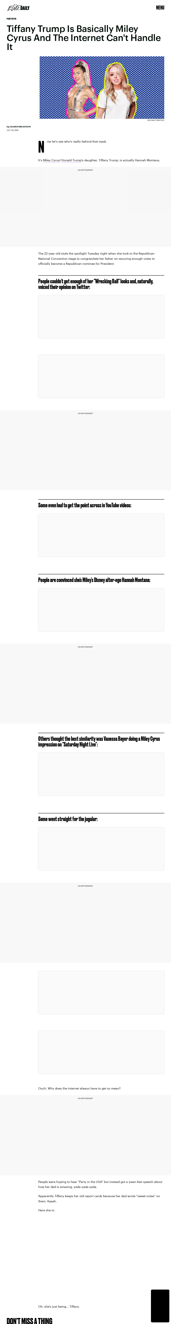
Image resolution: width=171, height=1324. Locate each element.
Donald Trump (71, 160)
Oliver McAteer (20, 127)
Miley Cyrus (51, 160)
